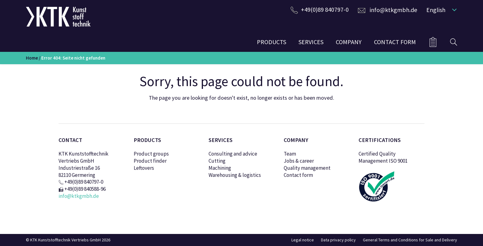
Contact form (298, 175)
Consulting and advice (233, 153)
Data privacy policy (338, 240)
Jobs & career (299, 160)
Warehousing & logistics (235, 175)
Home (32, 58)
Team (290, 153)
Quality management (307, 168)
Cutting (217, 160)
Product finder (150, 160)
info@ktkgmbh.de (393, 10)
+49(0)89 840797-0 (325, 9)
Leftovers (144, 168)
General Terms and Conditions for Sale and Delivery (410, 240)
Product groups (151, 153)
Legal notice (302, 240)
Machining (220, 168)
